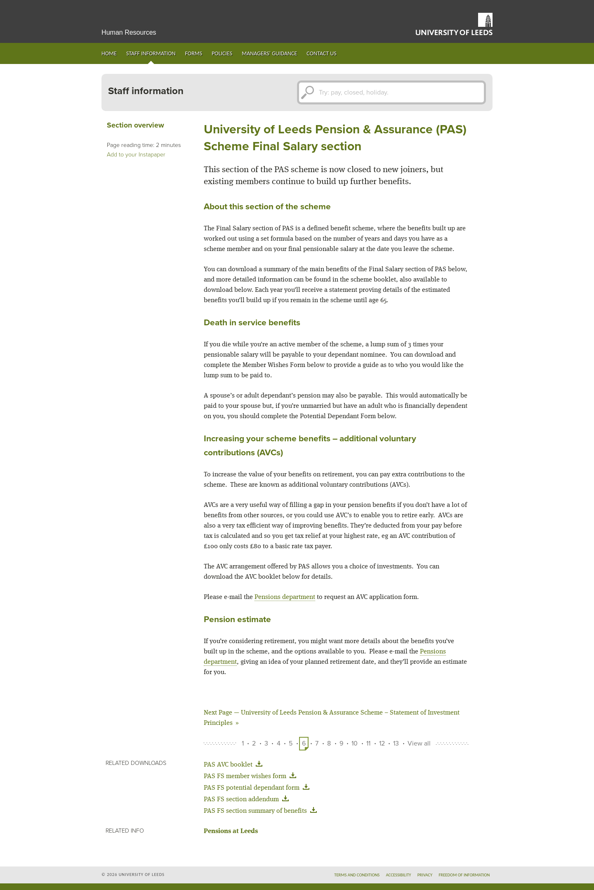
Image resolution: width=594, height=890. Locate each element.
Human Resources (128, 32)
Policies (222, 53)
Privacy (425, 875)
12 (382, 743)
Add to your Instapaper (136, 154)
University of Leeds (454, 24)
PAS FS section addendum (248, 799)
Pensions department (285, 597)
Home (109, 53)
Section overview (135, 125)
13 (396, 743)
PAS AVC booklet (235, 765)
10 (354, 743)
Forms (194, 53)
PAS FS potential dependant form (258, 788)
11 (368, 743)
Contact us (321, 53)
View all (419, 743)
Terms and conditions (357, 875)
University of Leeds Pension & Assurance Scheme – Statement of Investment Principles (332, 718)
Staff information (151, 53)
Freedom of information (464, 875)
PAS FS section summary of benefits (262, 811)
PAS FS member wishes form (251, 776)
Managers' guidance (269, 53)
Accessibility (398, 875)
